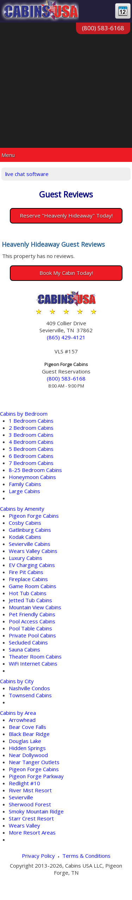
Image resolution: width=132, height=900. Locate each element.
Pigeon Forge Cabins (34, 515)
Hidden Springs (27, 747)
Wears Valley (24, 825)
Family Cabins (25, 483)
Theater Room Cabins (35, 656)
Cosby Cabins (25, 522)
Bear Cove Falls (27, 726)
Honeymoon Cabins (32, 476)
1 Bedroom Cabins (31, 420)
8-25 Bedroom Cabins (35, 469)
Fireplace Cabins (28, 579)
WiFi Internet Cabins (33, 663)
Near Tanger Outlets (34, 762)
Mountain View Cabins (35, 607)
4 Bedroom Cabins (31, 441)
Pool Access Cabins (32, 621)
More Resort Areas (32, 832)
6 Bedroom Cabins (31, 455)
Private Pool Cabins (32, 635)
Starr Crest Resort (31, 818)
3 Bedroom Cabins (31, 434)
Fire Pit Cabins (26, 571)
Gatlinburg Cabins (30, 529)
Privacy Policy (38, 855)
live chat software (27, 173)
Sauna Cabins (24, 649)
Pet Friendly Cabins (32, 614)
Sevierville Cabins (29, 543)
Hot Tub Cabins (27, 593)
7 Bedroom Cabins (31, 462)
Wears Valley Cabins (33, 550)
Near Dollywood (28, 755)
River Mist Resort (30, 790)
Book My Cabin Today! (66, 272)
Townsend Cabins (30, 695)
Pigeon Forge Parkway (36, 776)
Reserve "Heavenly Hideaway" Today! (66, 215)
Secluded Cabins (28, 642)
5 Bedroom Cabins (31, 448)
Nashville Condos (29, 688)
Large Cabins (24, 491)
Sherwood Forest (30, 804)
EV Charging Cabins (32, 564)
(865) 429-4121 (66, 337)
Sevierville (21, 797)
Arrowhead (22, 719)
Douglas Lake (25, 740)
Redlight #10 (24, 783)
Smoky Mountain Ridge (36, 811)
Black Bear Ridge (29, 733)
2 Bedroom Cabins (31, 427)
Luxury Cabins (25, 557)
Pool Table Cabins (30, 628)
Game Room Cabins (32, 586)
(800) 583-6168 (103, 28)
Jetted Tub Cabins (30, 600)
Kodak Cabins (25, 536)
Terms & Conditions (86, 855)
